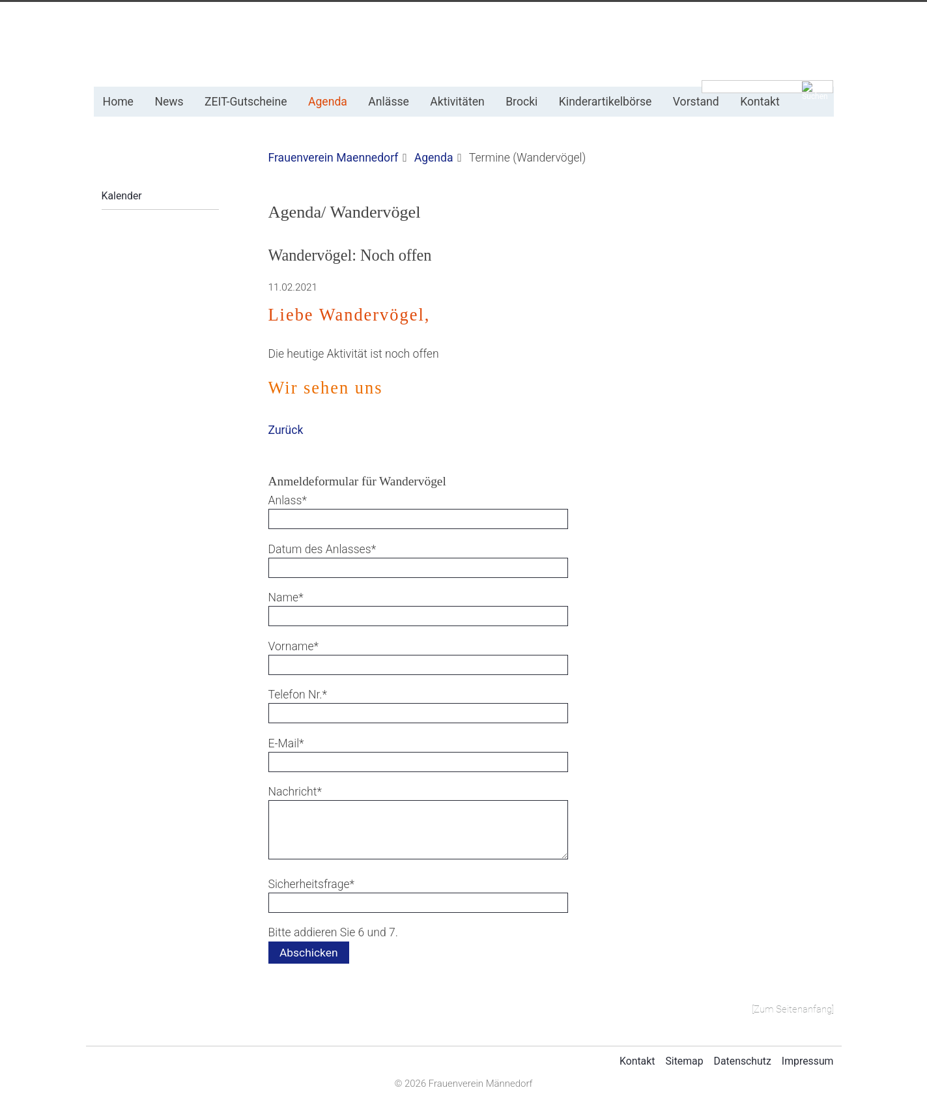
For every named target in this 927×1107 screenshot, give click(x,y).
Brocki (521, 101)
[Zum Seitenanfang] (793, 1009)
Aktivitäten (457, 101)
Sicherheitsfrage (311, 883)
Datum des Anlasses (322, 548)
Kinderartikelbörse (605, 101)
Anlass (293, 499)
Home (118, 101)
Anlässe (388, 101)
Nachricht (295, 790)
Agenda (327, 101)
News (168, 101)
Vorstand (696, 101)
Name (293, 596)
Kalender (122, 196)
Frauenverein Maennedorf (333, 157)
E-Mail (293, 742)
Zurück (286, 430)
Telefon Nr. (297, 693)
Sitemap (684, 1061)
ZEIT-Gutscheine (246, 101)
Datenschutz (742, 1061)
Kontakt (760, 101)
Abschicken (308, 952)
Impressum (808, 1061)
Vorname (293, 645)
